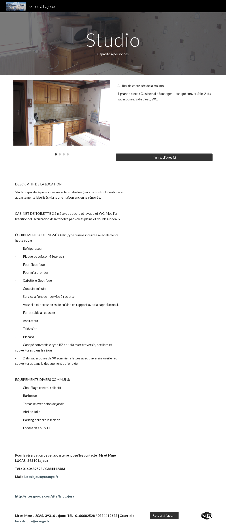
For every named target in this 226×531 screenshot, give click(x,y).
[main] (113, 43)
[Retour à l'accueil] (164, 515)
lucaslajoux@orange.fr (41, 477)
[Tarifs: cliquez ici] (164, 157)
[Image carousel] (62, 117)
